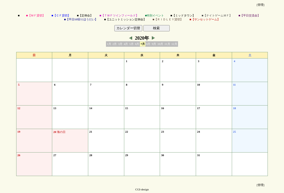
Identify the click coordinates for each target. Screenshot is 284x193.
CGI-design (142, 189)
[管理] (260, 4)
